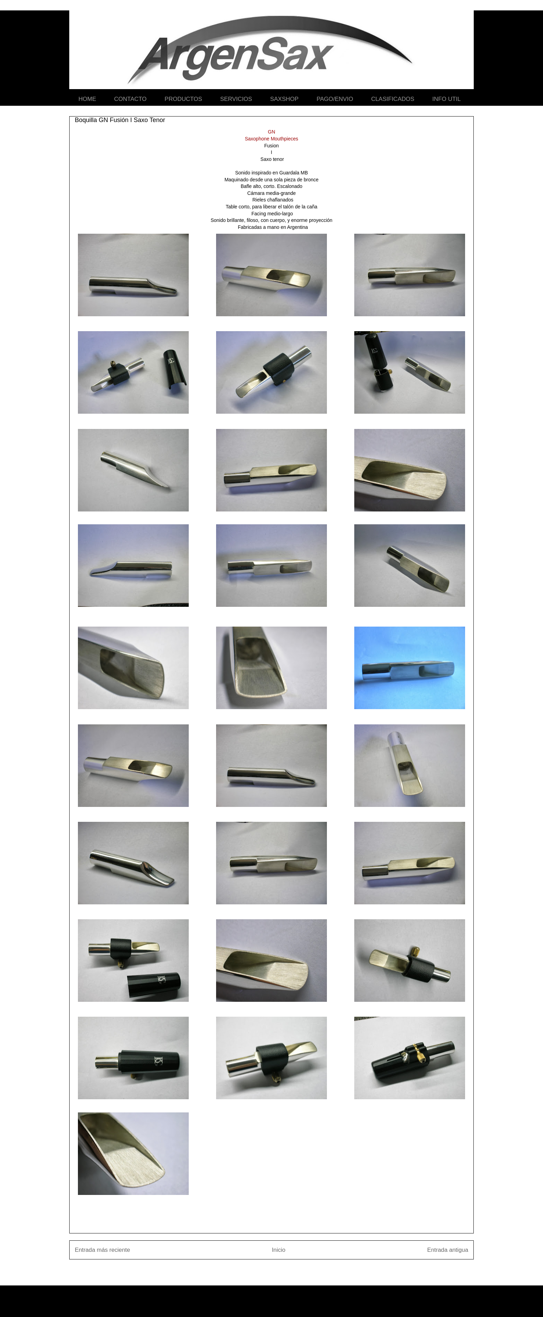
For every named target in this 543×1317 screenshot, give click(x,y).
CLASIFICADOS (393, 99)
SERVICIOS (236, 99)
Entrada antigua (448, 1250)
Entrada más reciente (102, 1250)
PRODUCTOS (183, 99)
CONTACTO (130, 99)
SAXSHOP (284, 99)
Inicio (278, 1250)
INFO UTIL (446, 99)
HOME (87, 99)
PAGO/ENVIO (335, 99)
